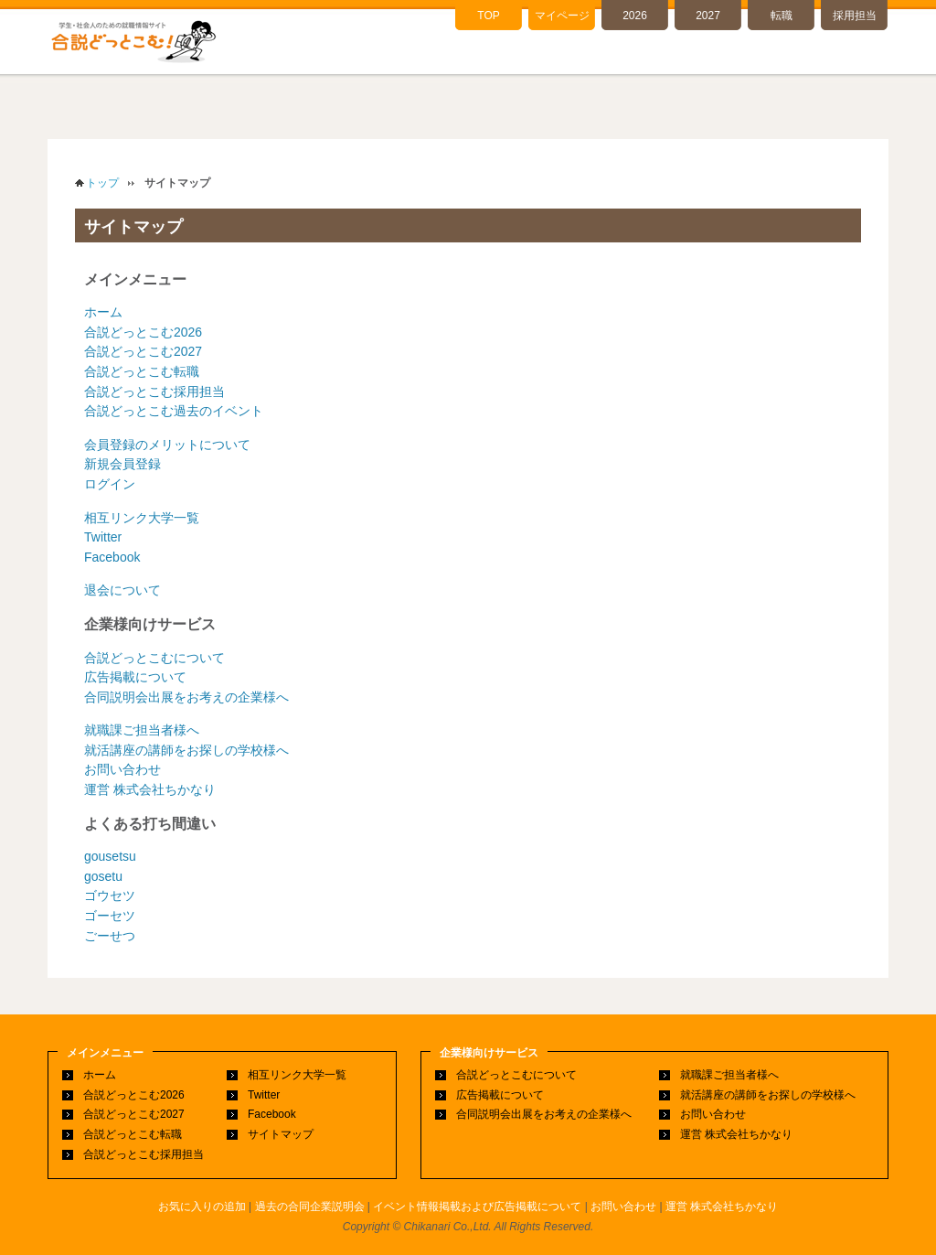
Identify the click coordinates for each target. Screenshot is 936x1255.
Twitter (103, 537)
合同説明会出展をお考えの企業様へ (186, 697)
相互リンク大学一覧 (141, 517)
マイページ (562, 15)
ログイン (109, 484)
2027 (708, 15)
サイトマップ (281, 1134)
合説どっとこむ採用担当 (154, 391)
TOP (488, 15)
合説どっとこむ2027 (143, 351)
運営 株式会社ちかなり (150, 789)
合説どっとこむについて (154, 657)
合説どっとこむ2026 (143, 332)
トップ (102, 183)
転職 (781, 15)
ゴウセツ (109, 895)
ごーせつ (109, 935)
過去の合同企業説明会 (310, 1206)
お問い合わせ (122, 769)
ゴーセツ (109, 915)
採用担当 (855, 15)
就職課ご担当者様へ (141, 730)
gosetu (103, 876)
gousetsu (110, 856)
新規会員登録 (122, 463)
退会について (122, 590)
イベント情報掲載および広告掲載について (477, 1206)
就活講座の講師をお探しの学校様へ (186, 750)
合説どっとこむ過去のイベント (173, 410)
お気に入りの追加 (202, 1206)
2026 (634, 15)
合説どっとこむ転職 (141, 371)
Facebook (112, 557)
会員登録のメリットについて (167, 444)
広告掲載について (135, 677)
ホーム (103, 312)
